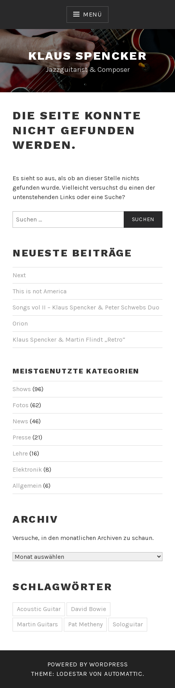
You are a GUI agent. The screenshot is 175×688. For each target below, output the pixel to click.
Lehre (20, 453)
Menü (92, 14)
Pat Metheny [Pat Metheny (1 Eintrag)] (85, 624)
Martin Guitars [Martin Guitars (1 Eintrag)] (37, 624)
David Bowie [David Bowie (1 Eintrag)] (88, 609)
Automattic (123, 673)
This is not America (40, 291)
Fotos (21, 405)
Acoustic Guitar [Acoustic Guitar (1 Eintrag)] (39, 609)
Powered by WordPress (87, 664)
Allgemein (27, 485)
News (20, 421)
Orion (20, 323)
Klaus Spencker (87, 55)
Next (19, 275)
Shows (22, 389)
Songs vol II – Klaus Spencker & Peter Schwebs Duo (86, 307)
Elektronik (27, 469)
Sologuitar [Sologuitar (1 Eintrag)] (128, 624)
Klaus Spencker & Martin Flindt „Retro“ (69, 339)
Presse (22, 437)
